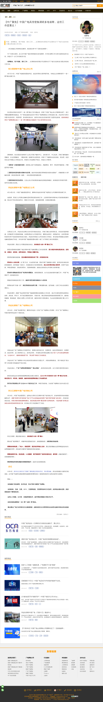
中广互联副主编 (86, 38)
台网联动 (42, 530)
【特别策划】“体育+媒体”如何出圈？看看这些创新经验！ (87, 139)
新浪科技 (64, 667)
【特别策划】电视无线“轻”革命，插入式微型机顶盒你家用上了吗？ (87, 148)
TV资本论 (31, 635)
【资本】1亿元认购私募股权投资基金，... (85, 64)
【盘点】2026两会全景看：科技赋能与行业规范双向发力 (87, 134)
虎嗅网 (73, 665)
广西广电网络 (29, 667)
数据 (36, 619)
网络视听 (87, 41)
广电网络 (25, 10)
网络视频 (41, 10)
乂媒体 (45, 675)
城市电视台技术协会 (13, 673)
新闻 (10, 17)
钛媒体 (63, 671)
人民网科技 (65, 665)
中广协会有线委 (12, 675)
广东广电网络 (29, 671)
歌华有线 (28, 660)
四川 (36, 604)
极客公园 (64, 673)
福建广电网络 (29, 673)
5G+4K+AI (81, 41)
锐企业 (70, 10)
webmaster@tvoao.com (62, 696)
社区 (34, 1)
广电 (36, 572)
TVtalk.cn (46, 673)
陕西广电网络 (29, 669)
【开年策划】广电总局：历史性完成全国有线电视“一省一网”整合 (87, 152)
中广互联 (15, 1)
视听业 (40, 572)
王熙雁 (81, 238)
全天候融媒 (78, 10)
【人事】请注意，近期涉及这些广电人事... (86, 60)
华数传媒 (92, 660)
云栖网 (45, 671)
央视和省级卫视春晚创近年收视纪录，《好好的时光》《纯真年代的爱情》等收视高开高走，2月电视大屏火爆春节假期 (87, 129)
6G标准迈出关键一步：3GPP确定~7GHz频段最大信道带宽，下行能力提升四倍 (87, 123)
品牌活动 (16, 10)
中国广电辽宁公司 (30, 675)
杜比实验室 (83, 671)
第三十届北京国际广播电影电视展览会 (84, 106)
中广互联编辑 (83, 240)
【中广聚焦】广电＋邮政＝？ (82, 67)
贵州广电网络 (29, 665)
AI (39, 604)
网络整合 (13, 35)
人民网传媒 (47, 660)
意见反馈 (68, 690)
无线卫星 (46, 635)
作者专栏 (88, 10)
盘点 (30, 35)
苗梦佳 (36, 32)
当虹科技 (82, 669)
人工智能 (31, 572)
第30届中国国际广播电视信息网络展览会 (85, 99)
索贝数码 (82, 667)
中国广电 (7, 35)
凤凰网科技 (65, 660)
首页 (3, 10)
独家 (9, 10)
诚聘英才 (38, 690)
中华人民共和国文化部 (14, 671)
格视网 (22, 1)
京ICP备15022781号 (69, 695)
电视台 (33, 10)
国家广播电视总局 (12, 660)
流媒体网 (46, 665)
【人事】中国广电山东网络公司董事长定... (86, 57)
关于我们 (28, 690)
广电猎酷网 (47, 662)
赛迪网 (73, 662)
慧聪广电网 (47, 669)
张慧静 (81, 248)
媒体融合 (93, 41)
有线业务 (25, 35)
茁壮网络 (82, 665)
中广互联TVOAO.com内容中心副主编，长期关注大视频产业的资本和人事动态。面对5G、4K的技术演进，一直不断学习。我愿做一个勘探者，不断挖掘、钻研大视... (86, 47)
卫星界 (28, 1)
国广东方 (92, 667)
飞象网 (73, 660)
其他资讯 (62, 10)
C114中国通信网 (48, 667)
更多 (99, 71)
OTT (48, 10)
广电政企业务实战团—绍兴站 (82, 102)
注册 (101, 1)
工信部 (36, 588)
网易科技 (64, 669)
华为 (92, 669)
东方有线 (36, 530)
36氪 (72, 669)
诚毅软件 (92, 665)
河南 (36, 546)
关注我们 (78, 690)
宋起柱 (19, 35)
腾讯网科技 (65, 662)
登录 (98, 1)
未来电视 (82, 662)
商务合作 (48, 690)
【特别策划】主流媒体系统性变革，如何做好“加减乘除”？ (87, 143)
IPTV (54, 10)
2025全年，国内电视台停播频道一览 (84, 156)
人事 (41, 635)
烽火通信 (92, 662)
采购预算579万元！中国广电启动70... (84, 54)
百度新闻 (73, 667)
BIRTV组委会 (83, 660)
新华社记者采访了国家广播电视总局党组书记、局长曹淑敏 (32, 471)
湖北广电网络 (29, 662)
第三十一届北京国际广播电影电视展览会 (85, 96)
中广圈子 (58, 690)
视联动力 (92, 671)
